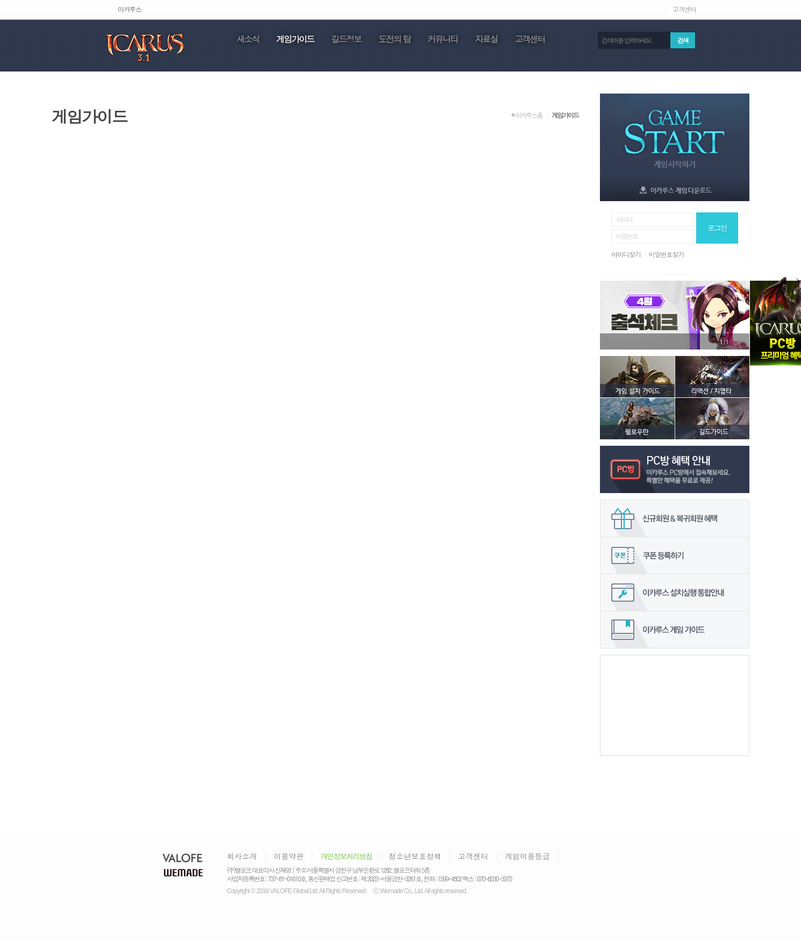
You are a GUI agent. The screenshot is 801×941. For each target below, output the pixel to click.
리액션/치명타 (712, 376)
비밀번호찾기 (666, 254)
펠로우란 (637, 418)
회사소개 (242, 856)
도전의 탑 (394, 40)
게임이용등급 (527, 856)
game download (674, 190)
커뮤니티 (442, 40)
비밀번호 (627, 236)
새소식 (248, 40)
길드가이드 (712, 418)
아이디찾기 (626, 254)
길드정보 (346, 40)
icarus (144, 47)
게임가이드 (295, 40)
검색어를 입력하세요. (627, 40)
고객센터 (684, 9)
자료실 (486, 40)
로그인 (717, 227)
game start (674, 136)
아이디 (624, 219)
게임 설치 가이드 (637, 376)
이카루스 (129, 9)
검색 (682, 40)
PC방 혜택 (674, 469)
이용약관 (289, 856)
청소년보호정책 (415, 856)
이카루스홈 (529, 115)
